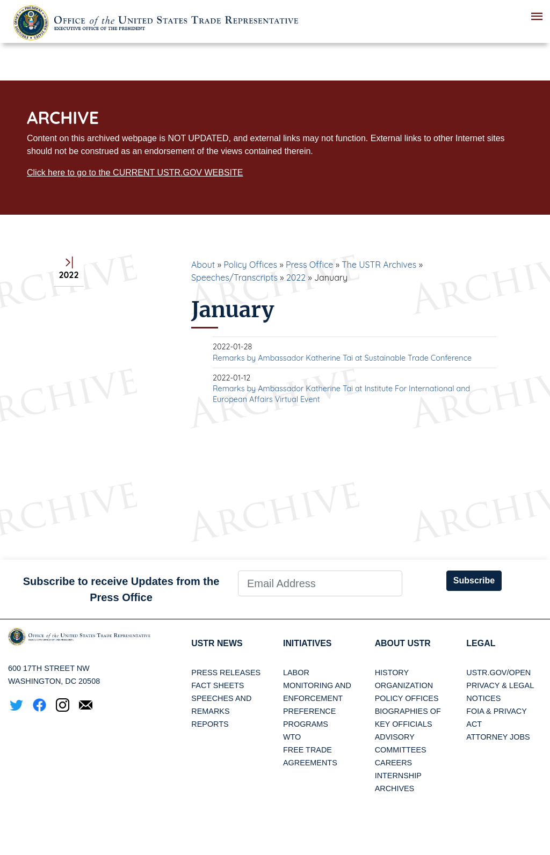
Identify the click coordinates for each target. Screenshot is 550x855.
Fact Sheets (217, 685)
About (203, 264)
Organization (404, 685)
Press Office (309, 264)
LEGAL (480, 643)
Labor (296, 672)
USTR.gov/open (498, 672)
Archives (395, 788)
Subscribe (474, 580)
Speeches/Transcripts (234, 277)
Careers (393, 762)
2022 (296, 277)
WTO (292, 737)
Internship (398, 775)
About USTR (403, 643)
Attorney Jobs (498, 737)
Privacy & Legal (500, 685)
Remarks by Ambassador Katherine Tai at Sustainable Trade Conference (342, 358)
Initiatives (307, 643)
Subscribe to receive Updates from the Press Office (121, 589)
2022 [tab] (68, 269)
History (392, 672)
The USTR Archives (379, 264)
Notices (483, 698)
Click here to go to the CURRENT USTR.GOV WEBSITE (135, 172)
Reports (209, 724)
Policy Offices (250, 264)
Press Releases (225, 672)
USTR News (217, 643)
